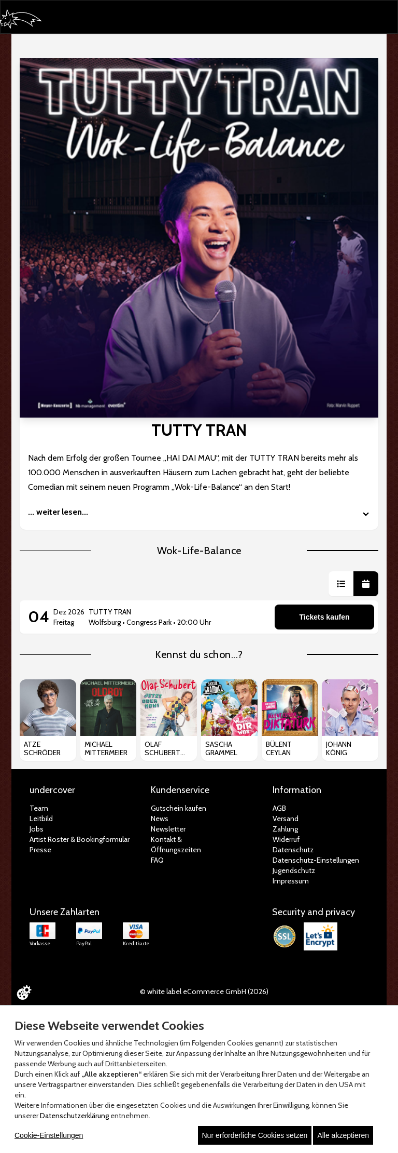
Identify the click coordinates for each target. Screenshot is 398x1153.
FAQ (157, 860)
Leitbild (41, 818)
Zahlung (285, 829)
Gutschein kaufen (178, 808)
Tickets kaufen (324, 617)
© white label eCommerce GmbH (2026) (204, 991)
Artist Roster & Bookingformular (80, 839)
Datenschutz (293, 849)
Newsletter (168, 829)
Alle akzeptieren (343, 1135)
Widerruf (286, 839)
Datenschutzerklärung (74, 1115)
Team (39, 808)
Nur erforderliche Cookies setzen (255, 1135)
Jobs (37, 829)
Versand (285, 818)
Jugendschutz (294, 870)
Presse (40, 849)
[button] (341, 583)
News (159, 818)
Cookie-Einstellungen (49, 1135)
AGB (279, 808)
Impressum (291, 881)
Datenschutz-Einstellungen (316, 860)
